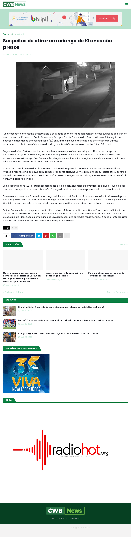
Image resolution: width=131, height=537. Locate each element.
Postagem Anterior (14, 292)
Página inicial (9, 34)
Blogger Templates (80, 527)
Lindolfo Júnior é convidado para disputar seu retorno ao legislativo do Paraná (61, 307)
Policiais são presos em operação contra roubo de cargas (106, 274)
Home (43, 532)
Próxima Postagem (116, 292)
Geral (21, 34)
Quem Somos (57, 532)
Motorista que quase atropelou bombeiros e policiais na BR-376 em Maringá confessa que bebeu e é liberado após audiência (22, 277)
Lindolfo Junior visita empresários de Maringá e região (64, 274)
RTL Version (85, 532)
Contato (72, 532)
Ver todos (123, 244)
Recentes (10, 300)
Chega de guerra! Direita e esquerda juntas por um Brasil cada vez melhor (58, 333)
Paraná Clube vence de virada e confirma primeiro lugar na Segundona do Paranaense (65, 320)
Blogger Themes (61, 527)
